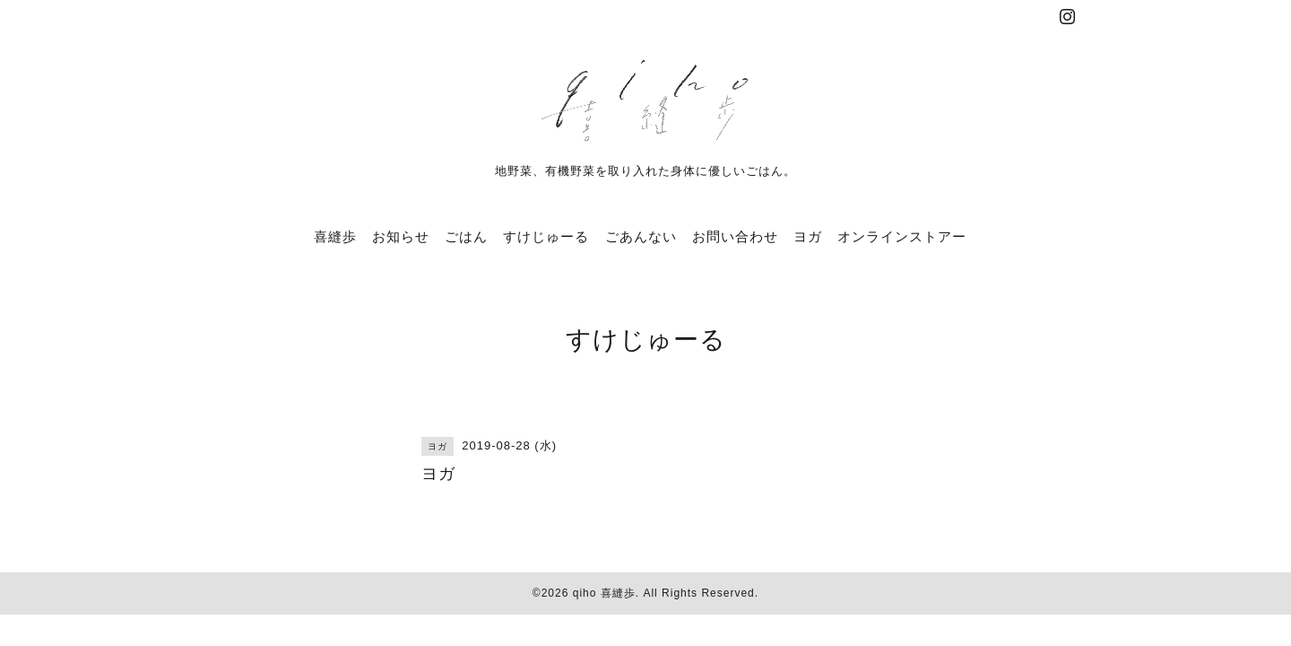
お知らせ (400, 236)
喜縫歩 (335, 236)
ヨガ (807, 236)
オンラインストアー (901, 236)
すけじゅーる (546, 236)
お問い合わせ (735, 236)
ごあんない (641, 236)
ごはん (466, 236)
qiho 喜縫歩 (604, 593)
